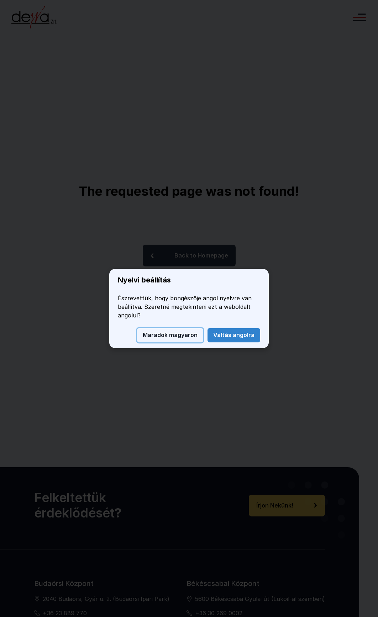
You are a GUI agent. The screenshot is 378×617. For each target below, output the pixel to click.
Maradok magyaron (170, 334)
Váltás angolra (233, 334)
